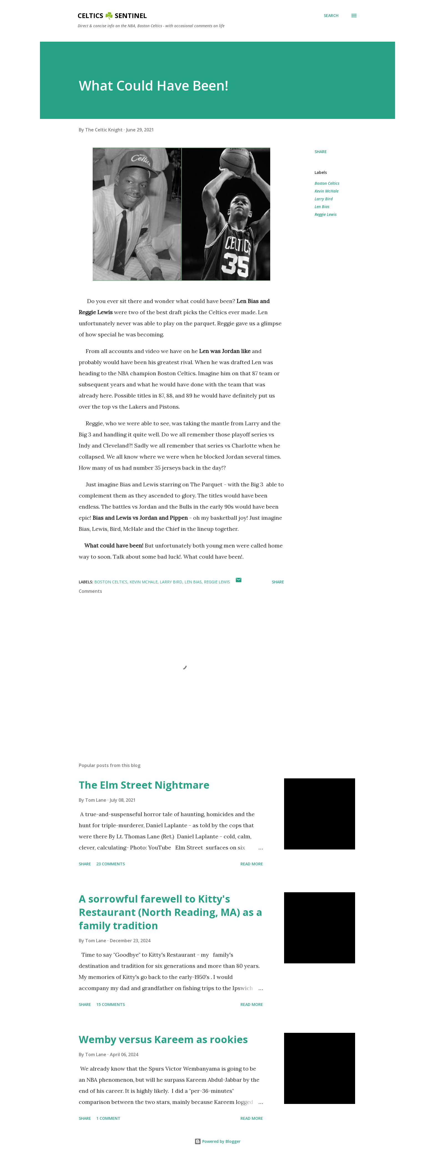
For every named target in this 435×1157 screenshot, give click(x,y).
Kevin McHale (326, 191)
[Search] (331, 15)
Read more (252, 863)
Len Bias (322, 206)
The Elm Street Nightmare (144, 785)
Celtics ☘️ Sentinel (112, 15)
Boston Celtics (327, 183)
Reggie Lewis (326, 214)
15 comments (110, 1004)
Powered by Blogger (217, 1141)
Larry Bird (324, 198)
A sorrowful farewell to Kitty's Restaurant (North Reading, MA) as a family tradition (170, 912)
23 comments (110, 863)
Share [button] (321, 151)
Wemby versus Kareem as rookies (163, 1039)
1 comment (108, 1118)
